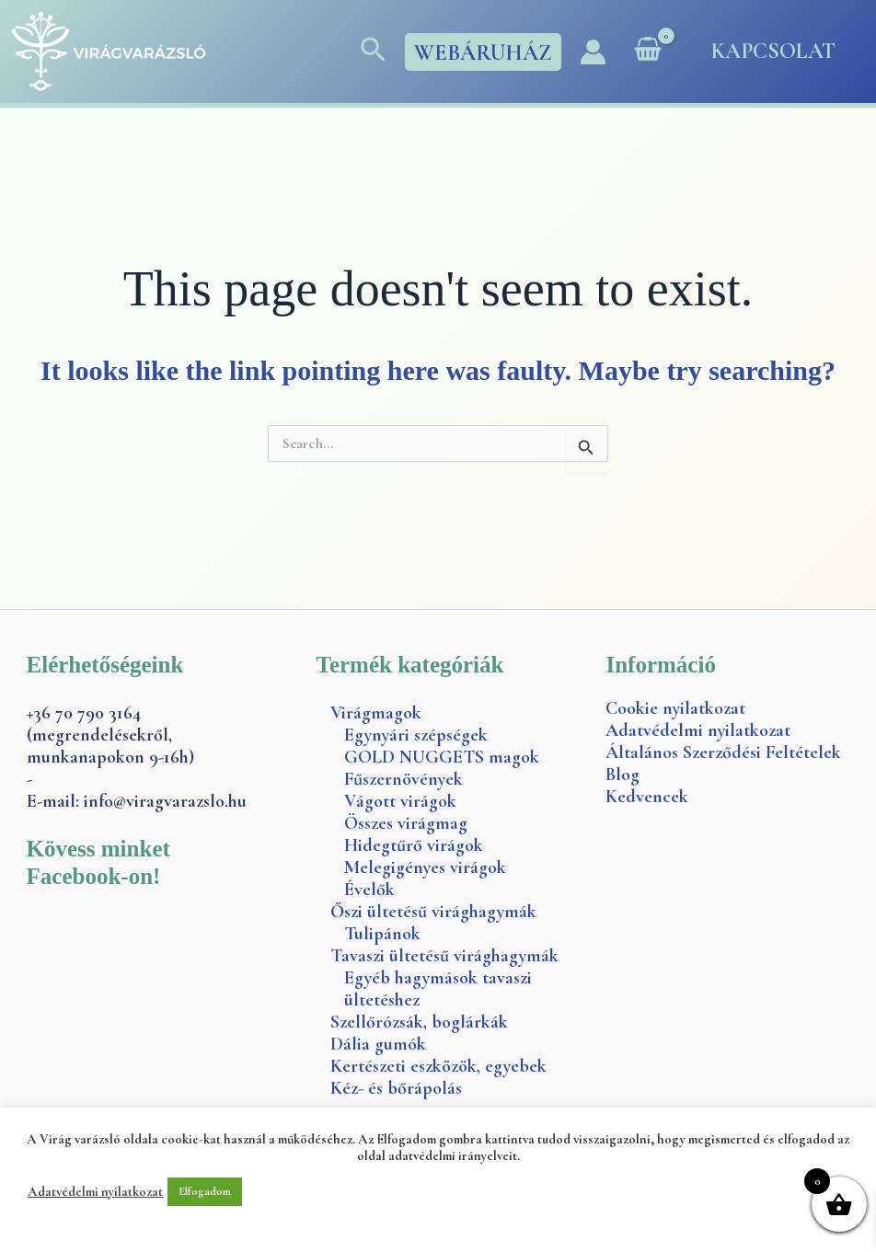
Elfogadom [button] (205, 1191)
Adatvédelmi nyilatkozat (697, 730)
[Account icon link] (593, 52)
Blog (622, 775)
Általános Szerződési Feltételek (723, 752)
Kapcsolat (773, 51)
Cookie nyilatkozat (675, 708)
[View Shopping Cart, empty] (648, 51)
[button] (373, 51)
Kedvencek (646, 797)
